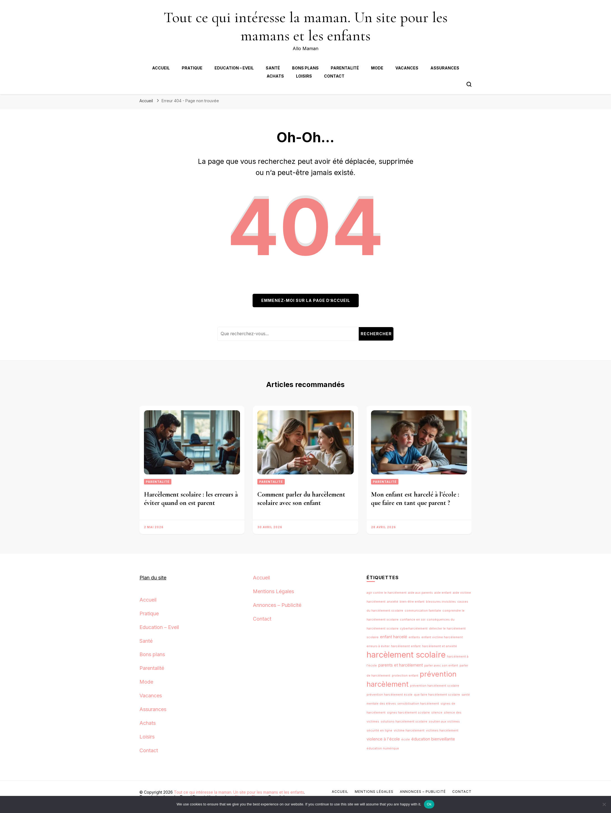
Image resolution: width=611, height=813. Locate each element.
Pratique (192, 68)
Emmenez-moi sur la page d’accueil (305, 300)
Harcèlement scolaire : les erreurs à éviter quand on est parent (191, 498)
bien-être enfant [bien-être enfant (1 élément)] (412, 602)
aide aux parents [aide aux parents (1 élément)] (420, 593)
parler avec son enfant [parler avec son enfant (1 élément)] (441, 665)
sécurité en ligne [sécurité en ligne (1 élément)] (379, 730)
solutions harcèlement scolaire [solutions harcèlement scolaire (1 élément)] (404, 721)
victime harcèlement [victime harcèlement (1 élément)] (409, 730)
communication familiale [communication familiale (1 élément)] (423, 610)
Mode (377, 68)
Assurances (444, 68)
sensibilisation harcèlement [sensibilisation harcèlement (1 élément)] (418, 703)
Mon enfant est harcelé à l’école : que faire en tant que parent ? (415, 498)
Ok (429, 804)
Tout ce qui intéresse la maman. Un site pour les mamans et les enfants (305, 26)
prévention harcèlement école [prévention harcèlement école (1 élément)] (389, 694)
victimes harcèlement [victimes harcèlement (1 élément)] (442, 730)
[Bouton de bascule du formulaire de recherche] (469, 84)
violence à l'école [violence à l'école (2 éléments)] (383, 739)
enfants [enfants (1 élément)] (414, 637)
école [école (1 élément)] (405, 739)
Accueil (161, 68)
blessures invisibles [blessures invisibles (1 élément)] (441, 602)
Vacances (406, 68)
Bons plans (305, 68)
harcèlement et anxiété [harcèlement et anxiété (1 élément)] (439, 646)
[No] (604, 804)
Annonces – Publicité (277, 605)
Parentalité (345, 68)
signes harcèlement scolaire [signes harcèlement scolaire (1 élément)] (408, 712)
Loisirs (304, 76)
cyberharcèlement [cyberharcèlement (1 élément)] (414, 628)
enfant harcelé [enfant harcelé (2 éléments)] (393, 636)
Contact (334, 76)
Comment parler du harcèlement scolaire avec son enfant (301, 498)
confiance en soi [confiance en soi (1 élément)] (412, 619)
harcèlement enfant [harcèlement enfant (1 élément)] (406, 646)
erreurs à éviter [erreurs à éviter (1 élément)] (378, 646)
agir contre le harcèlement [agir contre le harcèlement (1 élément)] (387, 593)
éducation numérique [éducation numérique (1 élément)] (383, 748)
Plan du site (152, 578)
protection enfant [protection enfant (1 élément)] (405, 675)
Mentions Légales (273, 591)
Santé (273, 68)
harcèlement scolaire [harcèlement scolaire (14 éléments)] (406, 655)
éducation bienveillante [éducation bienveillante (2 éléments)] (433, 739)
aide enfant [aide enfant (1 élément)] (442, 593)
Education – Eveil (234, 68)
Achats (275, 76)
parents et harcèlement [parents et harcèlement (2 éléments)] (400, 665)
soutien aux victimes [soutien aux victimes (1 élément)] (444, 721)
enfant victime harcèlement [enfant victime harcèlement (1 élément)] (442, 637)
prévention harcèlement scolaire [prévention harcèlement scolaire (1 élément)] (434, 686)
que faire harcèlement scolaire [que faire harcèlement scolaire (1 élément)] (437, 694)
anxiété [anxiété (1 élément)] (392, 602)
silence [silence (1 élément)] (436, 712)
